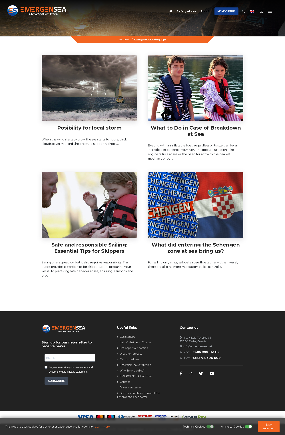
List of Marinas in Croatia (135, 342)
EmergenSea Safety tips (150, 39)
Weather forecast (131, 353)
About (205, 11)
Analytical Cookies (232, 426)
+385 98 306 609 (206, 358)
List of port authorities (134, 348)
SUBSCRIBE (56, 380)
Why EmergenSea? (132, 370)
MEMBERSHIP (226, 11)
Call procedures (129, 359)
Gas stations (127, 336)
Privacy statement (131, 387)
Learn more (102, 426)
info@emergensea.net (197, 346)
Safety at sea (186, 11)
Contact (125, 382)
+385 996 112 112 (206, 352)
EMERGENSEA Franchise (136, 376)
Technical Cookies (194, 426)
